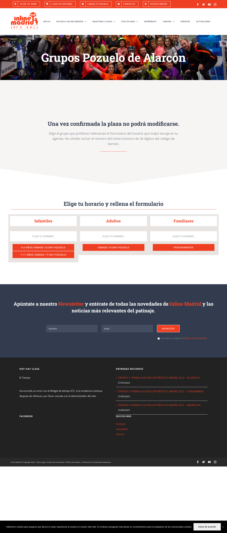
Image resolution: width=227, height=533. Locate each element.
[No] (223, 526)
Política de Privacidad (195, 338)
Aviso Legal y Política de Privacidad (50, 462)
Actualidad (122, 429)
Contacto (121, 423)
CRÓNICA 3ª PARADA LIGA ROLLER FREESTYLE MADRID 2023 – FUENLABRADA (160, 391)
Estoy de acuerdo (207, 526)
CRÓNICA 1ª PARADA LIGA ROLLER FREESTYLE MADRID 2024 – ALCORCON (159, 377)
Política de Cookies (73, 462)
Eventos (120, 434)
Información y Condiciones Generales (96, 462)
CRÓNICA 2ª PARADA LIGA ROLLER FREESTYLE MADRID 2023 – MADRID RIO (159, 405)
